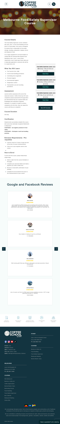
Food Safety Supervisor (37, 354)
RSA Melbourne (8, 379)
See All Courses (45, 108)
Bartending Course (9, 388)
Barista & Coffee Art (36, 349)
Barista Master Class (36, 358)
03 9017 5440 (13, 351)
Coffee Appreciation (9, 383)
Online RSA (7, 400)
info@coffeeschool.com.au (17, 353)
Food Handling (34, 351)
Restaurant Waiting (36, 356)
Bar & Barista (8, 395)
